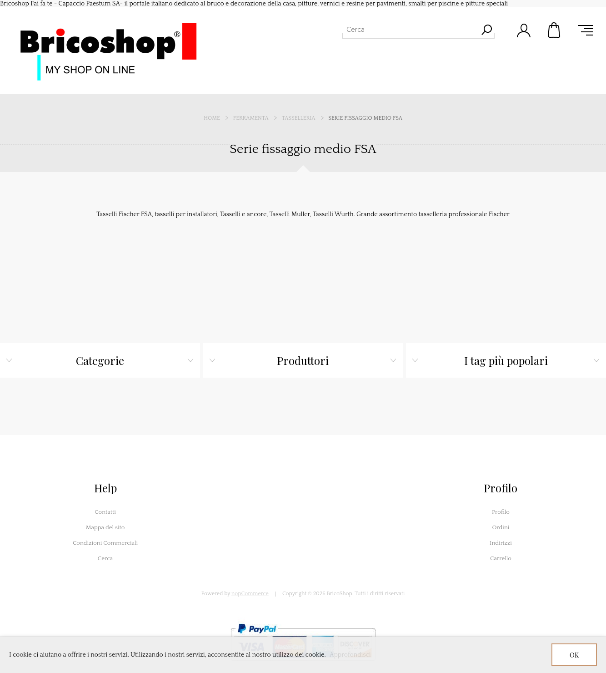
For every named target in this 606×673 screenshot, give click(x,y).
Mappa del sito (105, 527)
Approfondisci (350, 654)
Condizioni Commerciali (105, 543)
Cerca (105, 558)
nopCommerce (250, 594)
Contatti (105, 512)
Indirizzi (501, 543)
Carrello (554, 30)
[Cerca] (410, 29)
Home (212, 118)
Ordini (500, 527)
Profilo (501, 512)
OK (574, 655)
